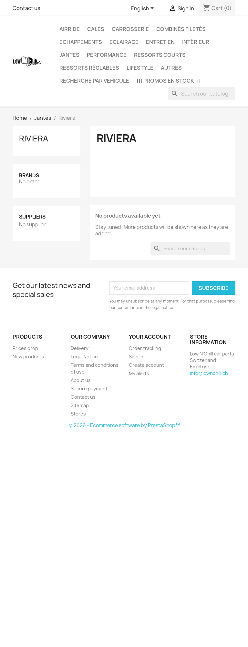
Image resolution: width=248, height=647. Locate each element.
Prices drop (25, 348)
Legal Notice (84, 357)
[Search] (201, 93)
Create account (146, 365)
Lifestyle (140, 67)
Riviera (33, 138)
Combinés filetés (181, 29)
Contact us (26, 8)
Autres (171, 67)
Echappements (80, 42)
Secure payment (89, 388)
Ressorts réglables (89, 67)
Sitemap (80, 405)
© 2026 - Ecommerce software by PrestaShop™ (124, 425)
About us (81, 380)
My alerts (139, 373)
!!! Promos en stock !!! (169, 80)
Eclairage (124, 42)
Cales (95, 29)
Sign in (136, 357)
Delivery (79, 348)
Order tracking (145, 348)
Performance (107, 54)
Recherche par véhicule (94, 80)
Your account (150, 336)
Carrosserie (130, 29)
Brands (29, 175)
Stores (78, 414)
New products (28, 357)
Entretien (160, 42)
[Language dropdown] (143, 9)
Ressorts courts (160, 54)
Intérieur (195, 42)
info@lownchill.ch (209, 373)
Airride (69, 29)
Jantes (69, 54)
